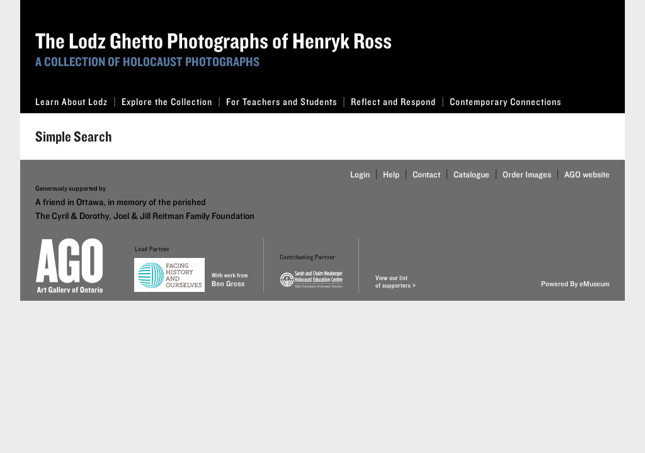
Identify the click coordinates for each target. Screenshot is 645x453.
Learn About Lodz (75, 102)
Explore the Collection (171, 102)
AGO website (587, 174)
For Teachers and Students (285, 102)
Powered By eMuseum (575, 283)
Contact (426, 174)
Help (391, 174)
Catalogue (471, 174)
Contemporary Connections (505, 102)
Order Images (527, 174)
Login (360, 174)
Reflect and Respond (397, 102)
